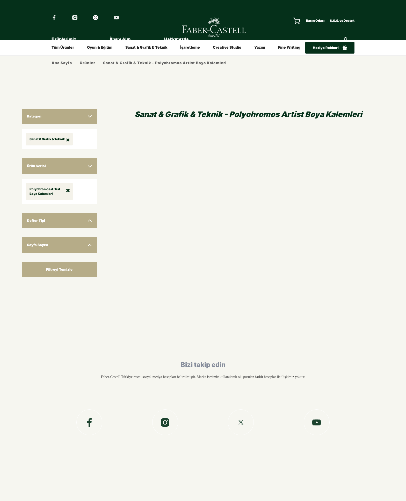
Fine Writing (289, 47)
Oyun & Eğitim (99, 47)
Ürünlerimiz (64, 39)
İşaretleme (190, 47)
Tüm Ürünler (63, 47)
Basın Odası (315, 21)
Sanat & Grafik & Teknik (146, 47)
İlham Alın (120, 39)
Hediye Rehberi (330, 48)
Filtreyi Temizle (59, 269)
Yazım (259, 47)
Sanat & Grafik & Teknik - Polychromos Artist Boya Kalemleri (165, 63)
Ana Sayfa (62, 63)
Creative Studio (227, 47)
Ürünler (87, 63)
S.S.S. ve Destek (342, 21)
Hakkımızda (176, 39)
